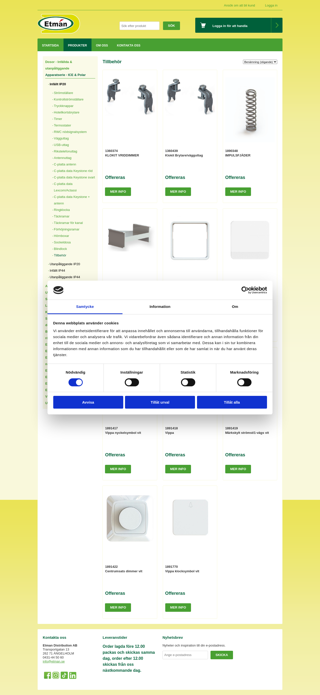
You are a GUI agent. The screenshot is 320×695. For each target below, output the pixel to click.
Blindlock (60, 249)
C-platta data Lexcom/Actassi (65, 187)
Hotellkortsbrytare (67, 112)
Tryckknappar (64, 106)
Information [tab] (160, 306)
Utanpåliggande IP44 (65, 277)
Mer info (118, 191)
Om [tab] (235, 306)
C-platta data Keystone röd (73, 171)
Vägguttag (61, 138)
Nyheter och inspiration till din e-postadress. (194, 645)
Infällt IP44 (57, 270)
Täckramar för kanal (68, 223)
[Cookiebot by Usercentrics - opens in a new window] (245, 290)
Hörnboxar (61, 236)
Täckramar (62, 216)
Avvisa (88, 402)
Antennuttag (63, 158)
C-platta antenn (65, 164)
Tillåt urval (160, 402)
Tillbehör (60, 255)
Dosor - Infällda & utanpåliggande (58, 65)
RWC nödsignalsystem (70, 132)
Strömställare (63, 93)
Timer (58, 119)
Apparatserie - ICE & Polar (65, 75)
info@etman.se (54, 661)
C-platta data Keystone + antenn (72, 200)
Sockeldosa (62, 242)
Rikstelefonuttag (65, 151)
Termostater (62, 125)
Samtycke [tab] (85, 306)
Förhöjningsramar (67, 229)
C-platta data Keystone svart (74, 177)
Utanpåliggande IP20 (65, 264)
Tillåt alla (232, 402)
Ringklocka (62, 210)
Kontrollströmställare (69, 99)
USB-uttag (61, 145)
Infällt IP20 (58, 84)
